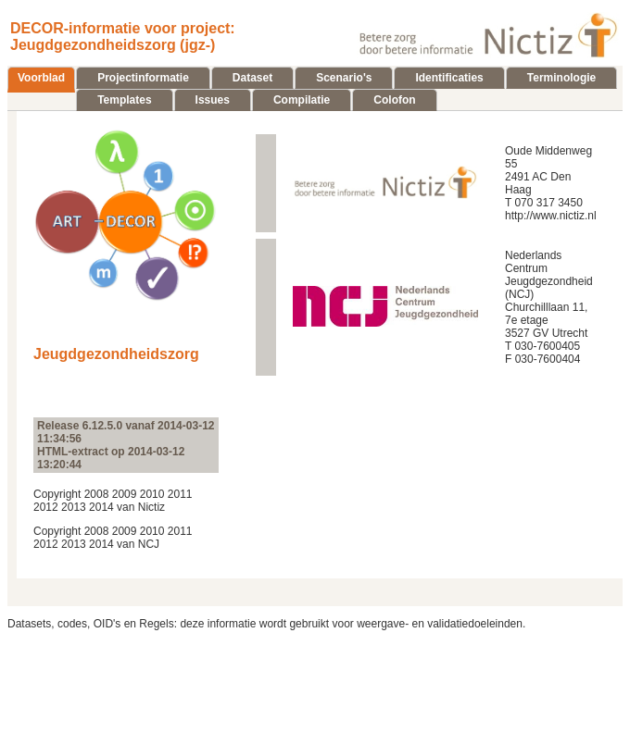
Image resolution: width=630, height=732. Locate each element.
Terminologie (561, 77)
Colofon (394, 99)
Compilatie (301, 99)
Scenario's (344, 77)
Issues (212, 99)
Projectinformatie (143, 77)
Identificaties (449, 77)
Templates (124, 99)
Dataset (252, 77)
